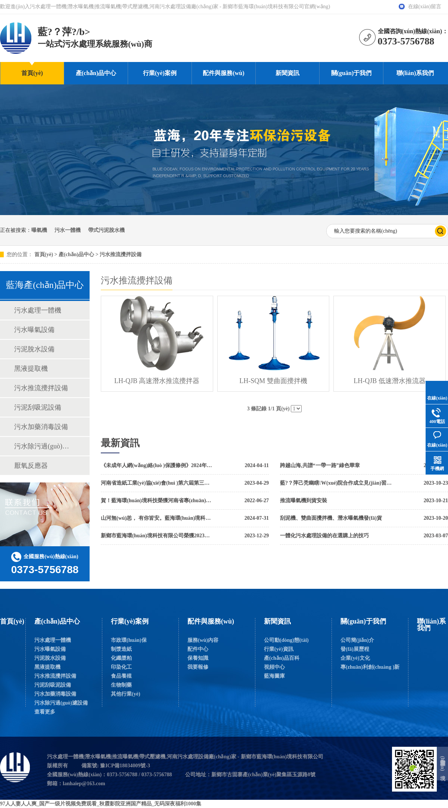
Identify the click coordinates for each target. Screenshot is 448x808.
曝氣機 (39, 230)
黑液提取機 (31, 368)
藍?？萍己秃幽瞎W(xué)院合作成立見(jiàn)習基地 (336, 483)
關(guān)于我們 (351, 73)
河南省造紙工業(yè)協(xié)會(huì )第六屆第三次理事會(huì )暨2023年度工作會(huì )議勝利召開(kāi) (157, 483)
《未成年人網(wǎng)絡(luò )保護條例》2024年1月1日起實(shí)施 (157, 465)
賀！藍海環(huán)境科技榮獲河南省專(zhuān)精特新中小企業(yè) (157, 500)
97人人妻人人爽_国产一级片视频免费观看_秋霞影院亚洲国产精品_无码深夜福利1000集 (100, 804)
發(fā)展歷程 (354, 649)
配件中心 (197, 649)
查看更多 (44, 712)
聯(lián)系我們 (415, 73)
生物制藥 (121, 685)
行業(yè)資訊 (278, 649)
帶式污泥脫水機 (106, 230)
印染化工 (121, 667)
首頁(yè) (32, 73)
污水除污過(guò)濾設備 (44, 446)
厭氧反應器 (31, 465)
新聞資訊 (287, 73)
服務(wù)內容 (202, 640)
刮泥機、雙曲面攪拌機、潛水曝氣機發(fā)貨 (331, 518)
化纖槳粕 (121, 658)
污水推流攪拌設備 (120, 254)
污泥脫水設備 (34, 349)
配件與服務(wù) (223, 73)
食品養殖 (121, 676)
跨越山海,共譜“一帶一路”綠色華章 (320, 465)
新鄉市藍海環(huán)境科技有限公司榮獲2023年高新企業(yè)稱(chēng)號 (157, 535)
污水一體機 (68, 230)
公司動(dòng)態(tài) (286, 640)
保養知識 (197, 658)
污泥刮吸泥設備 (37, 407)
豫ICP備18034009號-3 (125, 765)
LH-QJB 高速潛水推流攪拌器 (157, 381)
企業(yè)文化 (355, 658)
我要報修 (197, 667)
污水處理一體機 (37, 310)
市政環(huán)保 (129, 640)
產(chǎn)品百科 (281, 658)
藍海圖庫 (274, 676)
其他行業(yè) (125, 694)
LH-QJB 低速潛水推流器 (390, 381)
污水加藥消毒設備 (41, 427)
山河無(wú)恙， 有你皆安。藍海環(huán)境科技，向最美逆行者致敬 (157, 518)
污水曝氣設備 (34, 329)
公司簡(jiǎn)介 (357, 640)
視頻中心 (274, 667)
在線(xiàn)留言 (424, 6)
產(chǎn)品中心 (96, 73)
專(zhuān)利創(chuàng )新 (369, 667)
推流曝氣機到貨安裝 (303, 500)
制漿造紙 (121, 649)
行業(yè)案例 (160, 73)
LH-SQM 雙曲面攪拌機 (273, 381)
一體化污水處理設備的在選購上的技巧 (324, 535)
